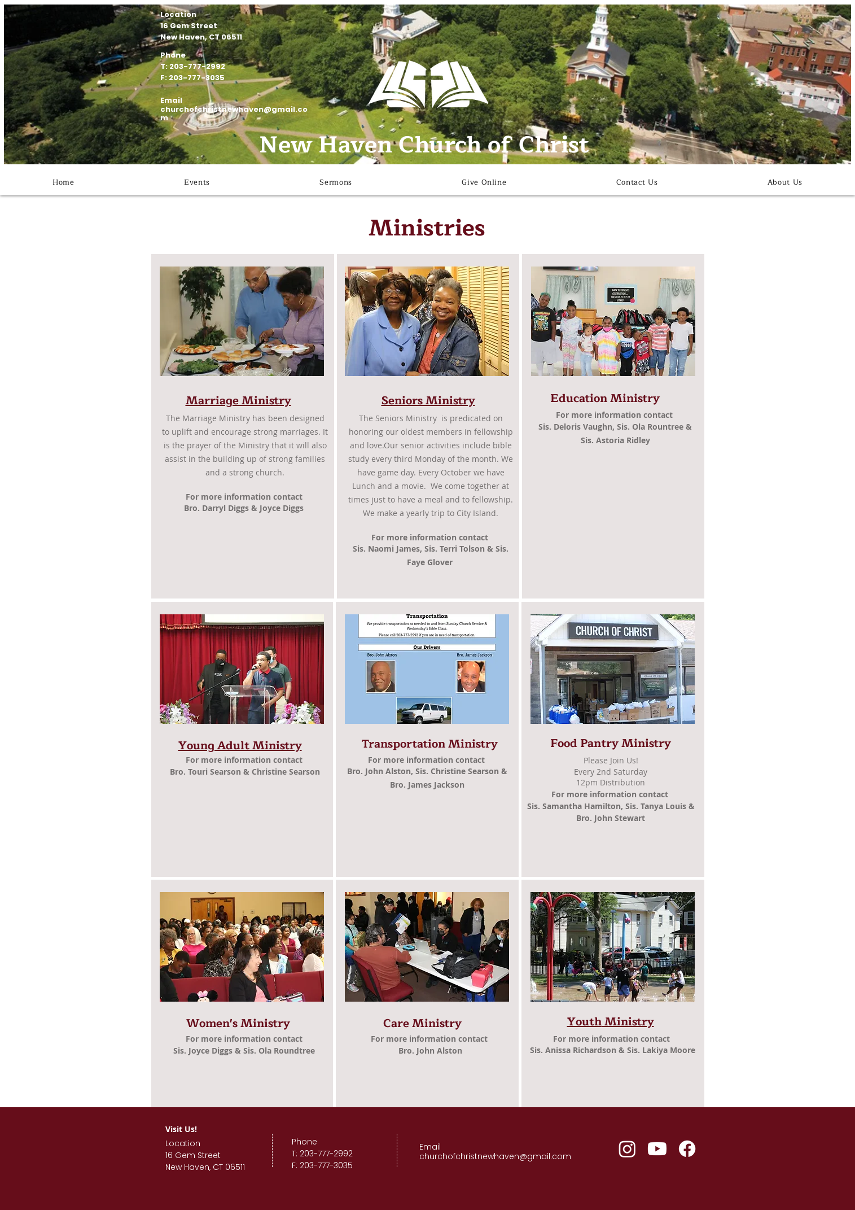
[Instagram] (627, 1149)
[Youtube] (657, 1149)
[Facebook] (687, 1149)
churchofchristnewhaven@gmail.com (234, 114)
